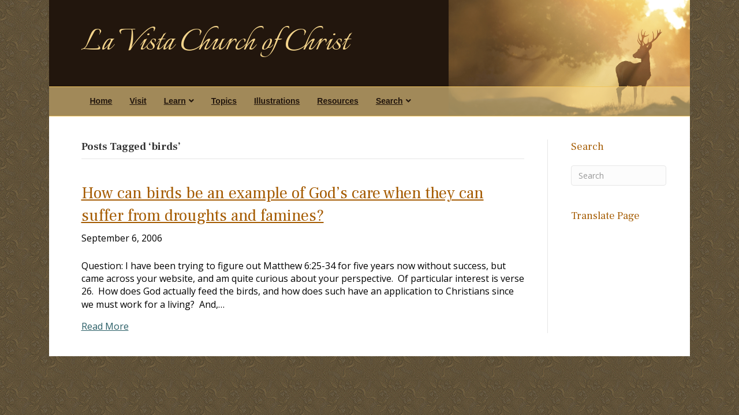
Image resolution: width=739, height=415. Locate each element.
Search (389, 100)
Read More (105, 326)
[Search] (619, 175)
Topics (224, 100)
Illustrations (277, 100)
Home (101, 100)
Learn (175, 100)
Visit (137, 100)
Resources (338, 100)
